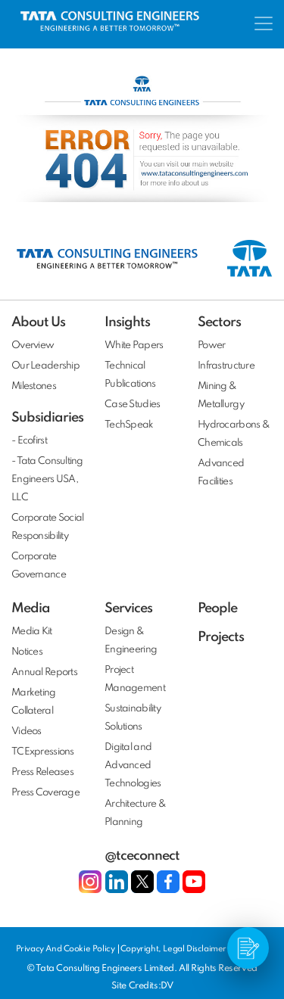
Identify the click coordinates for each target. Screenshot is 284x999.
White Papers (134, 345)
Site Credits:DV (142, 986)
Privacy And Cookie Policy (66, 949)
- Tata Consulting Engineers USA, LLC (47, 479)
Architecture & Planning (135, 813)
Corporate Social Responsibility (47, 527)
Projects (221, 637)
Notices (26, 652)
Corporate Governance (38, 566)
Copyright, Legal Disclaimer (173, 949)
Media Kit (31, 631)
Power (211, 345)
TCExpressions (42, 752)
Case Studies (132, 404)
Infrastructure (226, 366)
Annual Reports (44, 672)
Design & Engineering (131, 641)
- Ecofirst (29, 441)
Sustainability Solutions (133, 718)
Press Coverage (45, 793)
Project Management (135, 679)
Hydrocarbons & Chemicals (234, 434)
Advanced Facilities (221, 473)
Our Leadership (45, 366)
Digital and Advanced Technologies (133, 765)
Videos (26, 731)
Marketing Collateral (33, 702)
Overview (32, 345)
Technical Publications (130, 375)
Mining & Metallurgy (221, 395)
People (217, 608)
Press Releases (42, 772)
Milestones (33, 386)
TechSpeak (129, 425)
